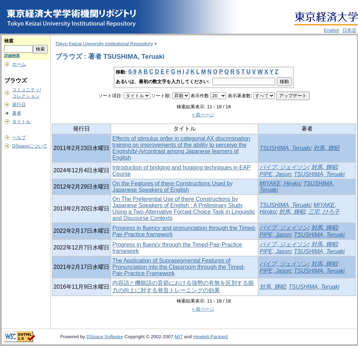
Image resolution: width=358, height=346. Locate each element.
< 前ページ (203, 114)
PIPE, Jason (275, 174)
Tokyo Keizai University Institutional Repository (104, 43)
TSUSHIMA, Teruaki (285, 148)
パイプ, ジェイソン (284, 167)
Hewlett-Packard (210, 336)
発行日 (19, 104)
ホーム (19, 64)
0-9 (132, 72)
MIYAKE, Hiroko (280, 183)
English (332, 30)
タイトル (21, 121)
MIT (179, 336)
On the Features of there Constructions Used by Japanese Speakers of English (172, 186)
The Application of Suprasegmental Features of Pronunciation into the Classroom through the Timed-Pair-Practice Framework (178, 267)
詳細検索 (12, 55)
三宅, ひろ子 (324, 212)
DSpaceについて (29, 146)
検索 (8, 41)
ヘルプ (19, 137)
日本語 (349, 30)
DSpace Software (104, 336)
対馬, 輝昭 (326, 148)
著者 (16, 113)
